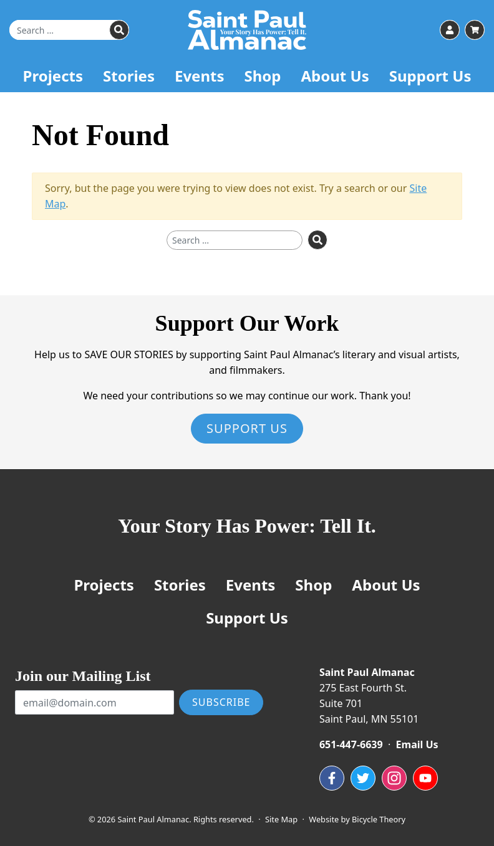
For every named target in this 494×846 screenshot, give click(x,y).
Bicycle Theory (378, 819)
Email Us (417, 744)
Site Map (281, 819)
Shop (262, 75)
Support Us (430, 75)
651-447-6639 (351, 744)
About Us (335, 75)
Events (200, 75)
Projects (53, 75)
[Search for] (69, 30)
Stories (129, 75)
